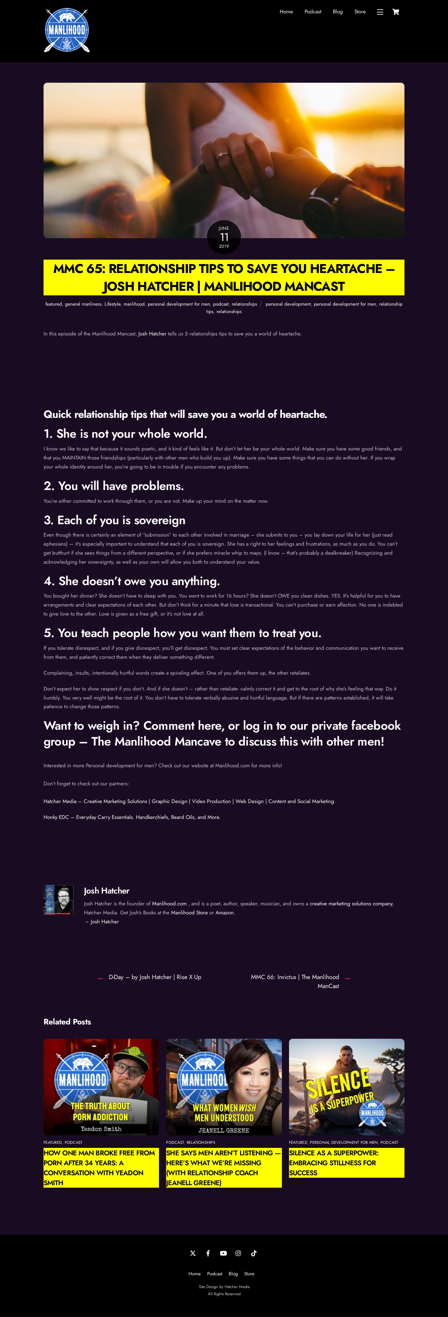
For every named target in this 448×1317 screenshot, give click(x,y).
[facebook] (208, 1253)
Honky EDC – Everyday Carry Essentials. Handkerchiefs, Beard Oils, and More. (132, 817)
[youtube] (223, 1253)
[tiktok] (254, 1253)
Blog (338, 12)
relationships (244, 304)
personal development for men (179, 304)
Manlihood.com (169, 904)
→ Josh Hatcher (101, 922)
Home (286, 12)
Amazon (225, 913)
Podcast (313, 12)
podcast (221, 304)
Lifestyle (112, 304)
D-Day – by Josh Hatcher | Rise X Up (155, 977)
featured (53, 304)
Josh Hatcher (152, 334)
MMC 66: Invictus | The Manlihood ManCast (295, 982)
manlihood (134, 304)
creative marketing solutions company (351, 904)
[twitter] (193, 1253)
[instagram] (238, 1253)
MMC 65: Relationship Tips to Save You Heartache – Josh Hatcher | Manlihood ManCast (224, 278)
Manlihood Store (189, 913)
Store (360, 12)
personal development (288, 304)
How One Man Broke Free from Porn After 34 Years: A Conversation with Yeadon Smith (99, 1168)
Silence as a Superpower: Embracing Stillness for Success (334, 1163)
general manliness (83, 304)
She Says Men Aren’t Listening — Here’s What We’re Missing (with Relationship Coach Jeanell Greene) (223, 1168)
